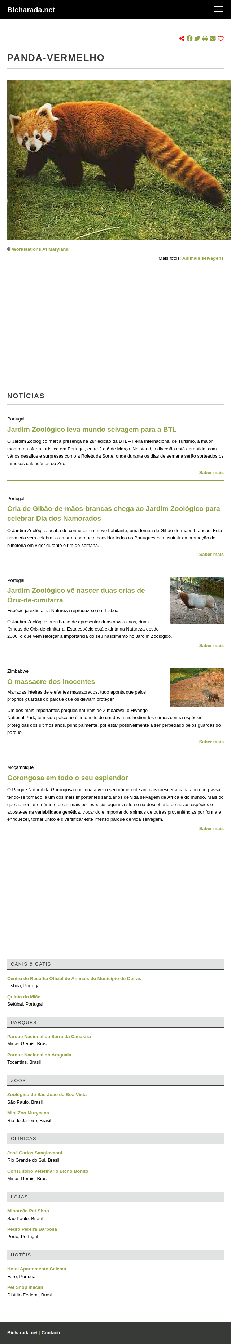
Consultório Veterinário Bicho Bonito (47, 1171)
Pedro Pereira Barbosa (32, 1229)
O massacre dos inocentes (51, 681)
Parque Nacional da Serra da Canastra (49, 1036)
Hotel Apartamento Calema (36, 1269)
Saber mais (211, 472)
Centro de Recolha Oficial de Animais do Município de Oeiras (74, 978)
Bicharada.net (31, 10)
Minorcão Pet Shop (28, 1211)
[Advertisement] (112, 331)
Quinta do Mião (23, 997)
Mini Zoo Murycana (28, 1113)
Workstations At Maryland (40, 249)
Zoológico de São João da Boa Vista (47, 1094)
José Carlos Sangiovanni (34, 1153)
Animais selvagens (203, 258)
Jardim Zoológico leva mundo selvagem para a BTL (91, 429)
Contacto (51, 1332)
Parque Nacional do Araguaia (39, 1055)
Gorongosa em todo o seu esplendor (67, 778)
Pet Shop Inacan (25, 1287)
